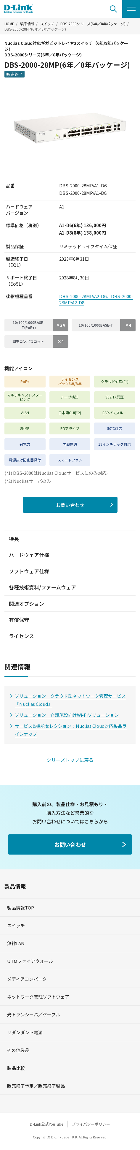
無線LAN (16, 943)
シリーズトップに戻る (70, 759)
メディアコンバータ (27, 979)
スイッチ (47, 24)
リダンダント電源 (25, 1032)
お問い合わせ (70, 504)
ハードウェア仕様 (29, 555)
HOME (9, 24)
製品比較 (16, 1068)
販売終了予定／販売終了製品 (36, 1086)
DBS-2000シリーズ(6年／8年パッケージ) (92, 24)
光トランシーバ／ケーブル (33, 1014)
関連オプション (26, 603)
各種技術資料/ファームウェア (42, 587)
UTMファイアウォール (30, 961)
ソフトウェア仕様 (29, 571)
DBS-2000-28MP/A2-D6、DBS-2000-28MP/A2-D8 (96, 299)
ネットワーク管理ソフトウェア (38, 997)
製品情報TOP (20, 907)
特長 (14, 538)
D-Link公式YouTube (47, 1124)
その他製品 (18, 1050)
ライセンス (21, 636)
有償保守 (19, 619)
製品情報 (27, 24)
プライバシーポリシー (91, 1124)
